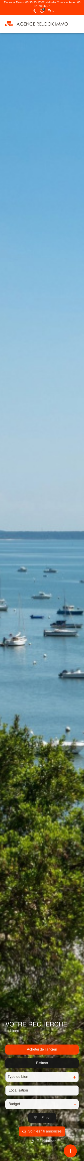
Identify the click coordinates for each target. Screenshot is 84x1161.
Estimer (42, 1072)
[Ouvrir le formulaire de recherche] (42, 1127)
